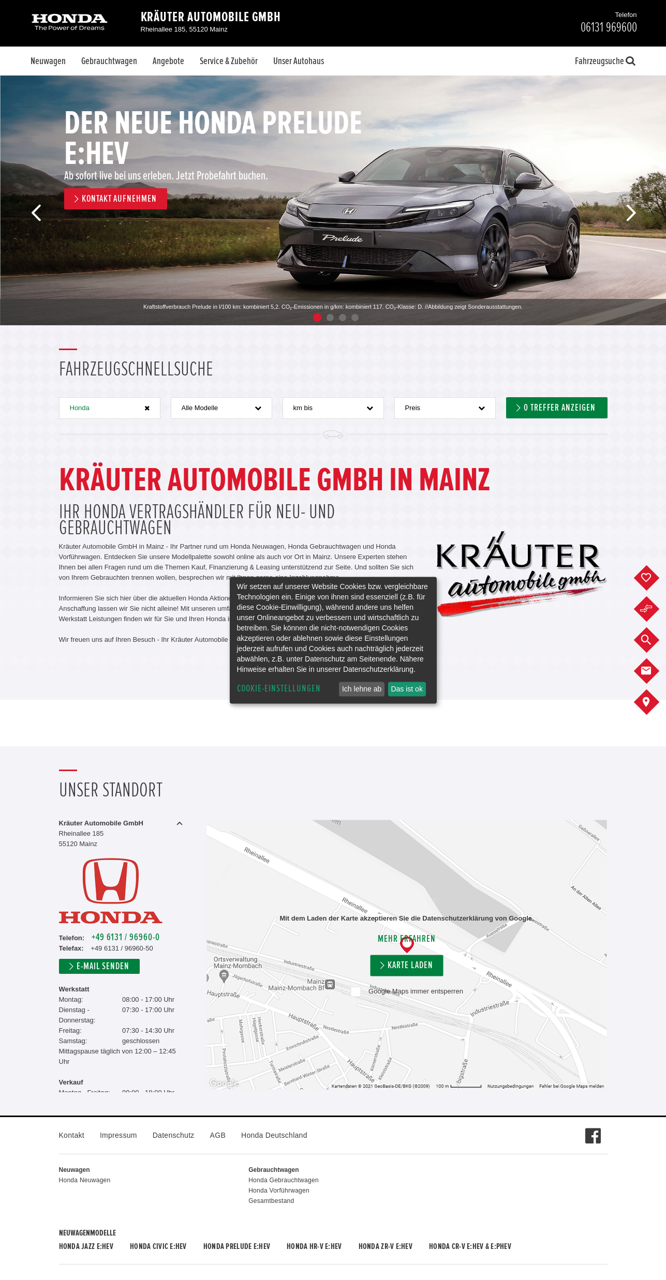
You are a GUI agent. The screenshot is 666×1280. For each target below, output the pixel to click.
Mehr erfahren (406, 939)
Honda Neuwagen (85, 1180)
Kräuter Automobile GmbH (211, 17)
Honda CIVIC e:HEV (158, 1246)
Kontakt (71, 1135)
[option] (333, 200)
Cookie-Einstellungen (279, 689)
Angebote (168, 61)
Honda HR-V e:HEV (314, 1246)
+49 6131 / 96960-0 (126, 937)
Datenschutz (174, 1135)
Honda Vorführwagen (278, 1190)
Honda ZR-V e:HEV (385, 1246)
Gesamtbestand (271, 1200)
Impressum (118, 1135)
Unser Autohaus (298, 61)
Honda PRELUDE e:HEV (236, 1246)
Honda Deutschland (274, 1135)
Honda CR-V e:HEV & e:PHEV (470, 1246)
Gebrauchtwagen (109, 61)
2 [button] (330, 317)
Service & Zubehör (229, 61)
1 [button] (317, 317)
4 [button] (355, 317)
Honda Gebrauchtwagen (283, 1180)
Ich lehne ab (361, 689)
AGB (218, 1135)
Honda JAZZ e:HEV (86, 1246)
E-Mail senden (103, 966)
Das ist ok (406, 689)
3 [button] (342, 317)
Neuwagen (48, 61)
